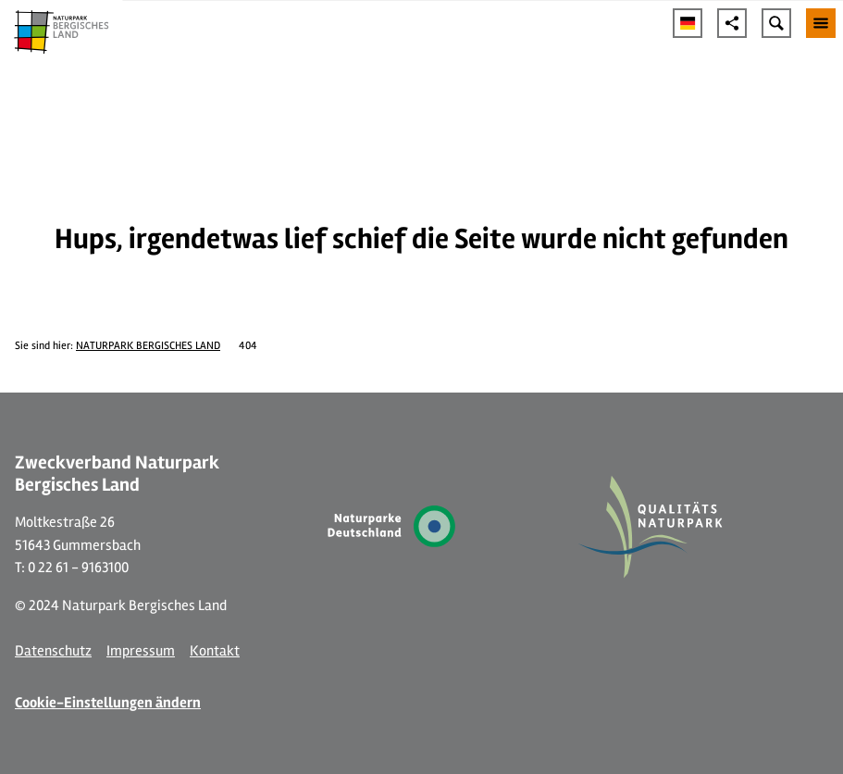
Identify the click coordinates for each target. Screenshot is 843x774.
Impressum (140, 651)
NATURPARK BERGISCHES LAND (148, 346)
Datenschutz (53, 651)
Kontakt (215, 651)
